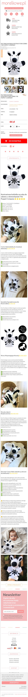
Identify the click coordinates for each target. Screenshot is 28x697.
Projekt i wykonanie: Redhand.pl (20, 694)
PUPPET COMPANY (14, 101)
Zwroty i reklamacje (14, 660)
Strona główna (3, 46)
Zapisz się (20, 611)
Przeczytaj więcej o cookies (8, 679)
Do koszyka (13, 141)
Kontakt (14, 643)
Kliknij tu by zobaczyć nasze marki (14, 8)
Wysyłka (14, 640)
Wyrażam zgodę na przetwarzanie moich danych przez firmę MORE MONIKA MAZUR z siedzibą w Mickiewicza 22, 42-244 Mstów (13, 617)
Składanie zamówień (14, 662)
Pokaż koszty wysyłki (15, 135)
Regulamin (14, 641)
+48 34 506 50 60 (16, 14)
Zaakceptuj (14, 683)
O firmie (14, 638)
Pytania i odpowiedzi (14, 658)
